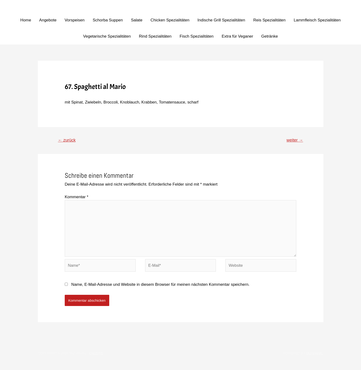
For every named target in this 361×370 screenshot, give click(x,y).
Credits (96, 355)
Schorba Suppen (108, 20)
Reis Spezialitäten (269, 20)
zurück (67, 140)
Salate (136, 20)
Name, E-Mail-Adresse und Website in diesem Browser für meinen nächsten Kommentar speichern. (160, 287)
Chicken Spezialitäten (169, 20)
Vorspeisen (74, 20)
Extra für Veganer (237, 36)
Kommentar (76, 197)
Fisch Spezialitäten (197, 36)
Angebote (48, 20)
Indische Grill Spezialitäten (221, 20)
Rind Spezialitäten (155, 36)
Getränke (269, 36)
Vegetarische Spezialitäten (107, 36)
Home (25, 20)
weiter (294, 140)
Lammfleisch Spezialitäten (317, 20)
